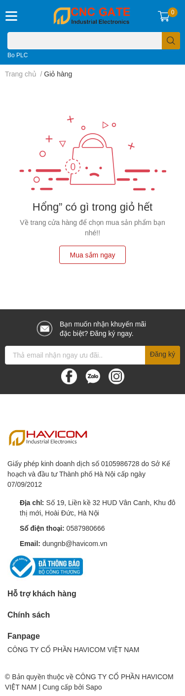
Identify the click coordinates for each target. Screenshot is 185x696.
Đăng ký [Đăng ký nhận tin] (162, 354)
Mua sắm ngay (92, 255)
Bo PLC (17, 55)
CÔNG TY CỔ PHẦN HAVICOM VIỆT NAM (73, 649)
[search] (171, 40)
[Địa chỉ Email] (92, 355)
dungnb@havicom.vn (75, 543)
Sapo (94, 687)
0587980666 (86, 528)
